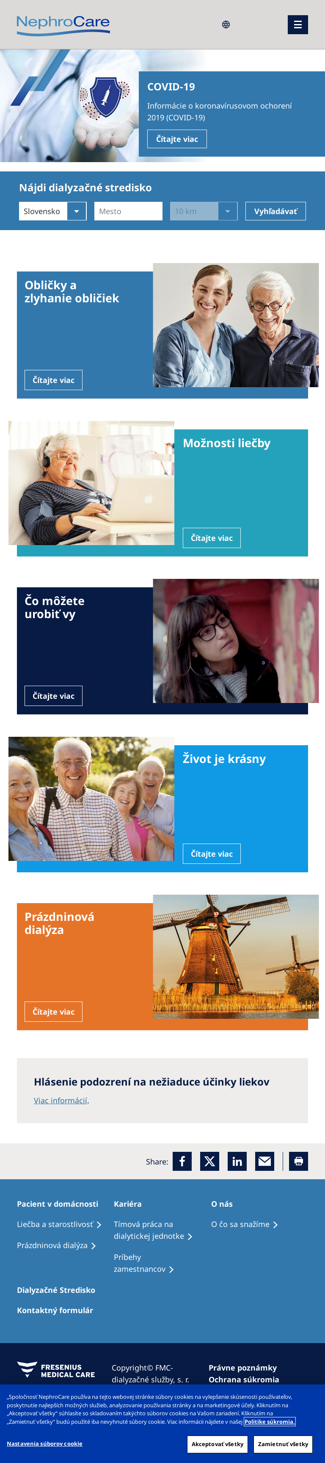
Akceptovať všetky (217, 1444)
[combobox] (100, 211)
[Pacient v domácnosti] (61, 1204)
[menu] (298, 24)
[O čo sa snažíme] (248, 1224)
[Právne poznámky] (246, 1367)
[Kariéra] (131, 1204)
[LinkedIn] (237, 1161)
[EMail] (264, 1161)
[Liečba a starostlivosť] (63, 1224)
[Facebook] (182, 1161)
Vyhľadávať (275, 211)
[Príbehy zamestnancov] (162, 1263)
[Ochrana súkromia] (248, 1379)
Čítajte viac (177, 139)
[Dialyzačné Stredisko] (60, 1290)
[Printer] (298, 1161)
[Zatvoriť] (311, 1398)
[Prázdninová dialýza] (60, 1245)
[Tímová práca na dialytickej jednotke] (162, 1230)
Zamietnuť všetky (283, 1444)
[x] (209, 1161)
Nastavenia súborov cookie (45, 1443)
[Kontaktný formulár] (59, 1310)
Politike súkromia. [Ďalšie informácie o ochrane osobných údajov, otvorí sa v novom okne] (270, 1421)
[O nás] (225, 1204)
